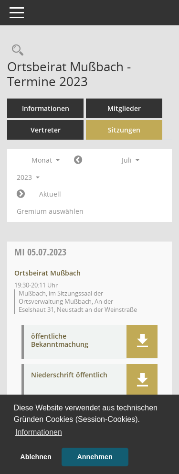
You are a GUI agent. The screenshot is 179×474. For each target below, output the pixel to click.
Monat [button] (46, 160)
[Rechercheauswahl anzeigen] (15, 50)
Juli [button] (130, 160)
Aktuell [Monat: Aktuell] (50, 193)
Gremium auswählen (50, 211)
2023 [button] (28, 177)
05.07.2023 (40, 251)
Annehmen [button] (94, 457)
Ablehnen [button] (36, 457)
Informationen (45, 108)
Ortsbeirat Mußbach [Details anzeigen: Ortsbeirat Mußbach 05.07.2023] (47, 272)
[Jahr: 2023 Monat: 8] (21, 194)
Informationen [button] (38, 432)
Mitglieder (124, 108)
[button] (142, 341)
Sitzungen (124, 129)
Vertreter (46, 129)
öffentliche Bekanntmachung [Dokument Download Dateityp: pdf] (59, 340)
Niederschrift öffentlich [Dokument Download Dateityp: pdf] (69, 375)
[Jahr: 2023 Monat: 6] (78, 160)
